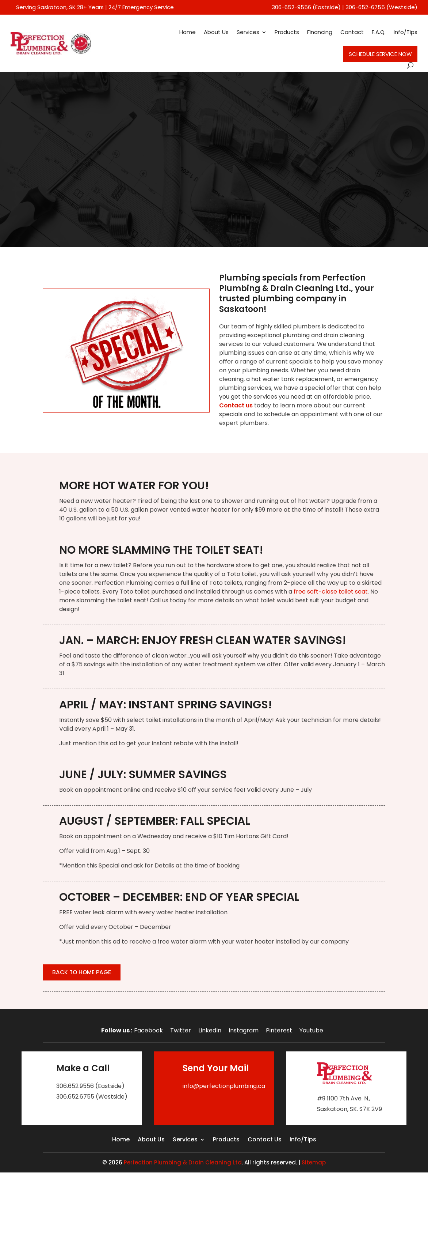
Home (187, 32)
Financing (319, 32)
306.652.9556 (75, 1087)
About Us (216, 32)
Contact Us (265, 1141)
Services (248, 32)
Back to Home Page (84, 973)
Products (287, 32)
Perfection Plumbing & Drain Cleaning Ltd (183, 1164)
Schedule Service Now (380, 54)
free (300, 591)
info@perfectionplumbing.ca (224, 1087)
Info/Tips (405, 32)
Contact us (236, 405)
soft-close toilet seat (337, 591)
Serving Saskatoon (41, 7)
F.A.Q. (379, 32)
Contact (352, 32)
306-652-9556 (291, 7)
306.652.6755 (75, 1098)
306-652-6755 (365, 7)
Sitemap (314, 1164)
